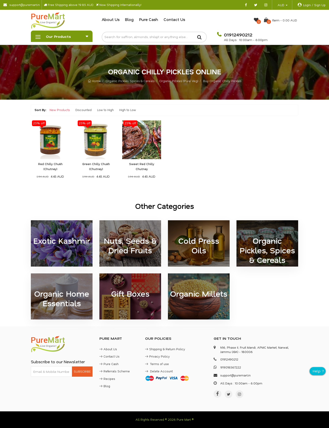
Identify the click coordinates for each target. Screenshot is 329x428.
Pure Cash (148, 19)
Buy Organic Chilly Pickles (222, 81)
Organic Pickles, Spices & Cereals (130, 81)
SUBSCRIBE (82, 371)
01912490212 (237, 35)
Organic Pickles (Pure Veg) (178, 81)
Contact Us (174, 19)
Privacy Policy (157, 356)
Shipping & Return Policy (165, 349)
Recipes (107, 379)
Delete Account (159, 371)
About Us (110, 19)
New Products (60, 110)
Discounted (83, 110)
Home (94, 81)
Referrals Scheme (114, 371)
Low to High (105, 110)
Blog (129, 19)
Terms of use (157, 364)
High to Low (127, 110)
